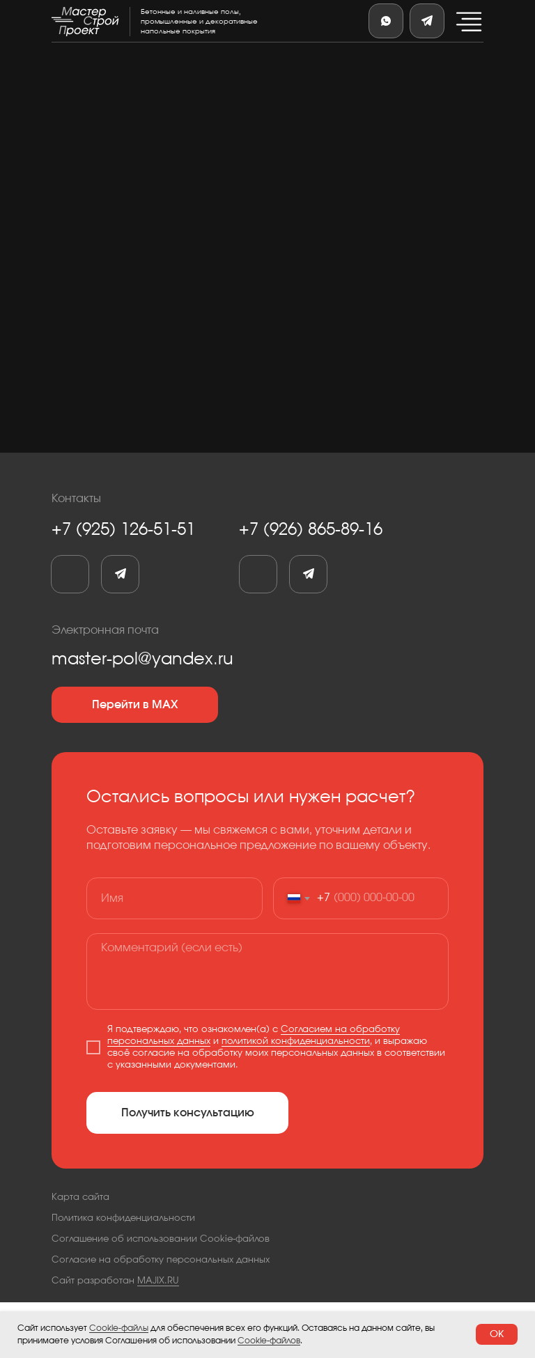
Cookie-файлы (118, 1328)
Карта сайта (80, 1197)
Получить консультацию (187, 1112)
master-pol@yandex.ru (142, 659)
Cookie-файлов (269, 1340)
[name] (174, 898)
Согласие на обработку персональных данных (161, 1260)
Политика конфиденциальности (123, 1218)
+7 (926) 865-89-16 (310, 530)
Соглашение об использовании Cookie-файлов (161, 1239)
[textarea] (267, 971)
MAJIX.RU (158, 1281)
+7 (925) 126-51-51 (123, 530)
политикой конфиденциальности (296, 1041)
